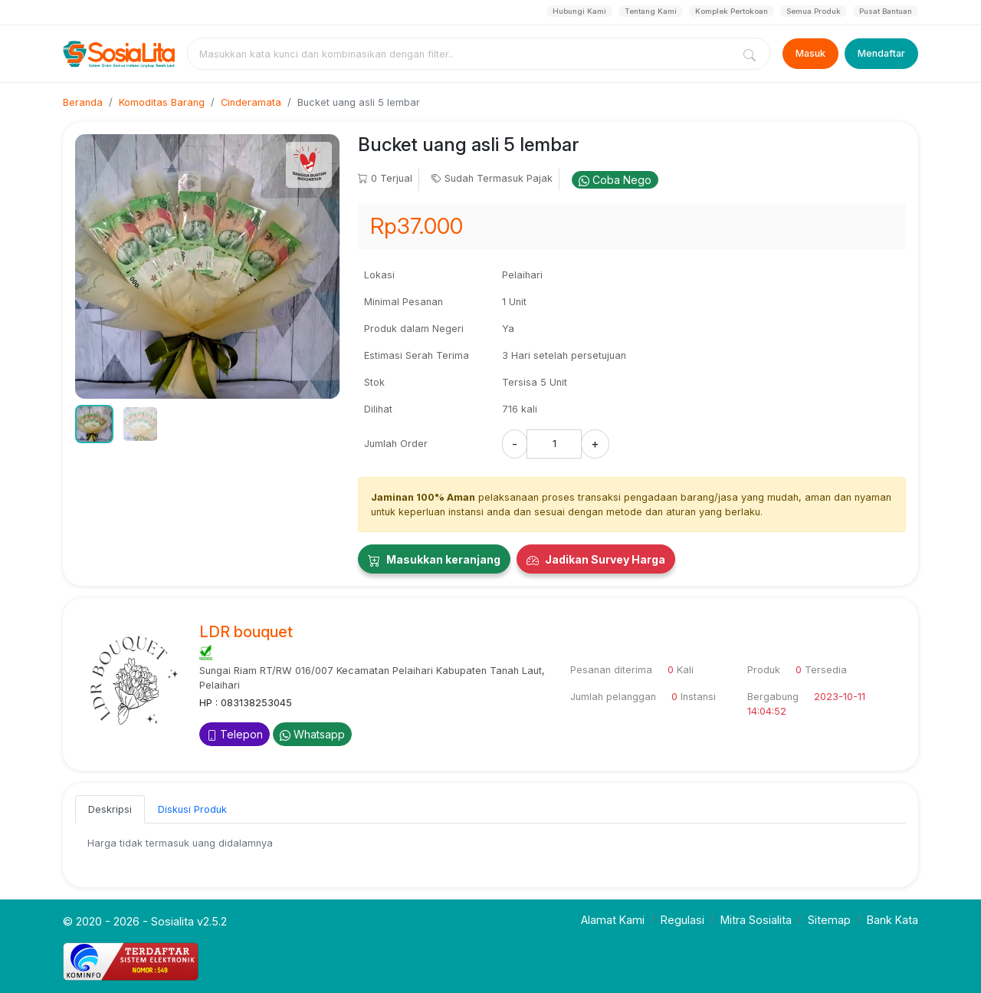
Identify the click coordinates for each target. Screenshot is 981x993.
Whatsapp (312, 734)
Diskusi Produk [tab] (192, 809)
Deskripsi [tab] (110, 809)
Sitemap (829, 919)
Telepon (234, 734)
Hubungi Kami (579, 11)
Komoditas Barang (162, 102)
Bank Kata (892, 919)
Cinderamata (251, 102)
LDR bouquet (246, 632)
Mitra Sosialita (756, 919)
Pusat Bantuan (885, 11)
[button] (94, 424)
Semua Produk (813, 11)
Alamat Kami (613, 919)
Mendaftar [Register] (881, 53)
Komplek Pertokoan (731, 11)
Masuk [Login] (810, 53)
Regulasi (682, 919)
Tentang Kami (651, 11)
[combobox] (463, 53)
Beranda (83, 102)
